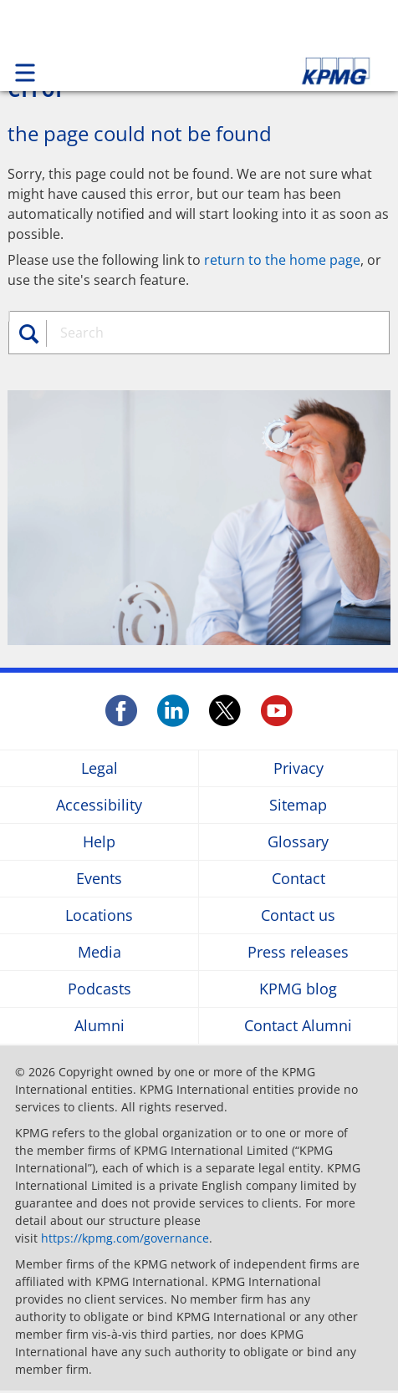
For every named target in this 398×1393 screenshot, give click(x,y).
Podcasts (99, 989)
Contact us (298, 915)
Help (99, 842)
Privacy (298, 768)
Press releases (298, 952)
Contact (298, 878)
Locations (99, 915)
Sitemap (298, 805)
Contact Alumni (298, 1025)
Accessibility (99, 805)
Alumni (99, 1025)
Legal (99, 768)
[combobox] (208, 332)
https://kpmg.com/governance (125, 1238)
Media (99, 952)
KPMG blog (298, 989)
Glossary (298, 842)
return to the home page (282, 260)
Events (99, 878)
